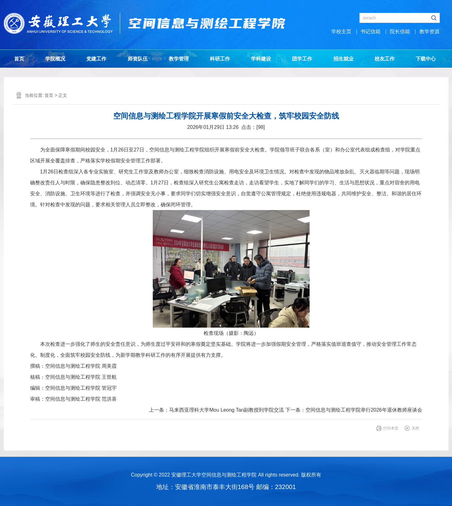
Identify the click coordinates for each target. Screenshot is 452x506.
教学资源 (429, 31)
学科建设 (261, 58)
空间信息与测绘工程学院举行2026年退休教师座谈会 (364, 410)
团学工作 (302, 58)
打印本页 (390, 428)
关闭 (415, 428)
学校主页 (341, 31)
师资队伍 (138, 58)
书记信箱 (370, 31)
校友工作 (385, 58)
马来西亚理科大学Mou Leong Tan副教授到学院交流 (226, 410)
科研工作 (220, 58)
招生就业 (343, 58)
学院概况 (55, 58)
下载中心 (426, 58)
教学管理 (179, 58)
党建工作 (96, 58)
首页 (19, 58)
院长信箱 (400, 31)
